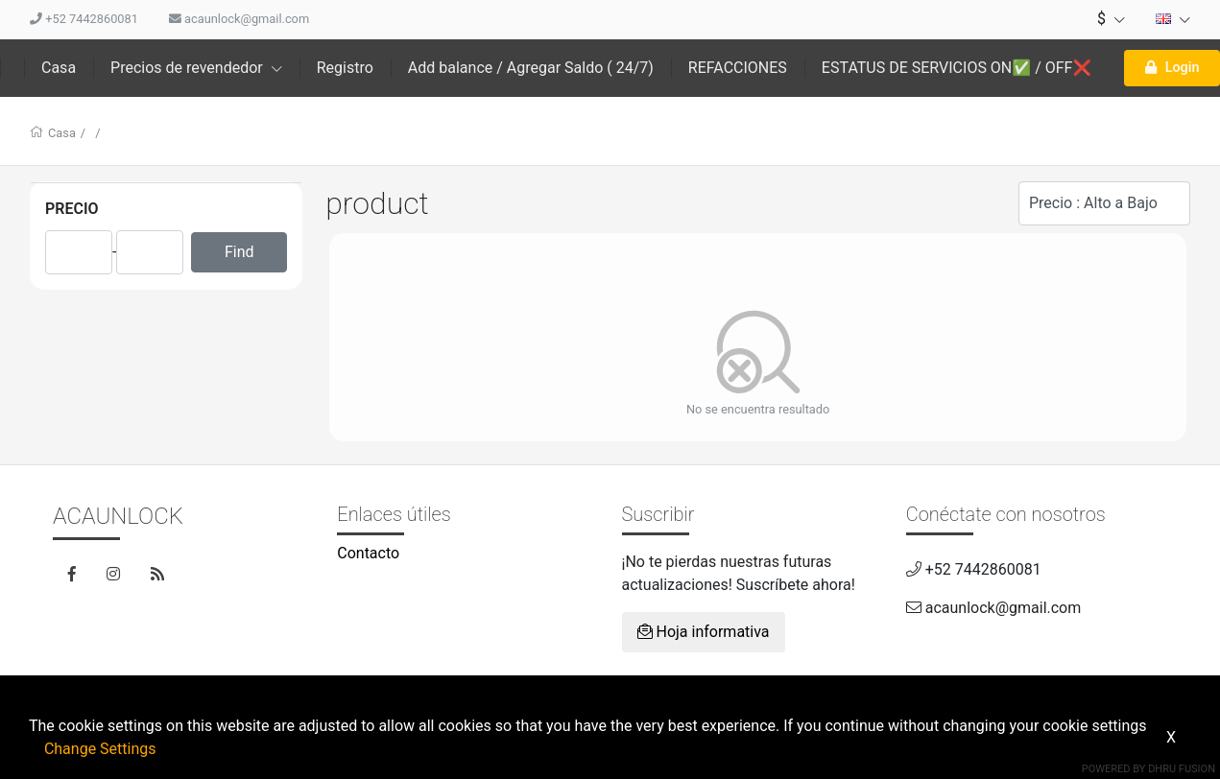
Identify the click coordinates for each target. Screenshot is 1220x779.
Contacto (368, 553)
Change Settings (100, 749)
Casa (58, 68)
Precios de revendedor (196, 68)
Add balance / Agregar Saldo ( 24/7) (531, 68)
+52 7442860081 (84, 19)
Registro (345, 68)
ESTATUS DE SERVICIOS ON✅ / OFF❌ (957, 68)
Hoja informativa (703, 632)
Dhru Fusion (1181, 769)
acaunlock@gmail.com (239, 19)
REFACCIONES (737, 68)
